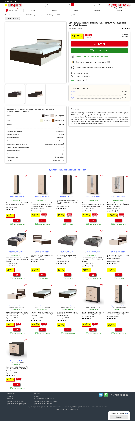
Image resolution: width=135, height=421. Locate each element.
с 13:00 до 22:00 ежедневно (120, 8)
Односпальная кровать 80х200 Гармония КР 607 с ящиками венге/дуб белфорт (118, 256)
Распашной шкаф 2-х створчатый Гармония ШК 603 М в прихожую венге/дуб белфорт (42, 204)
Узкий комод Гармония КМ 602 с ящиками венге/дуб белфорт (118, 313)
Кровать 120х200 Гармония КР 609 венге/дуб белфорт (42, 256)
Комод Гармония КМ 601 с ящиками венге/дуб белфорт (93, 313)
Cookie (126, 413)
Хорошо (119, 417)
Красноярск (10, 1)
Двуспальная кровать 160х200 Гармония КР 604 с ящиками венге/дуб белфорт (67, 313)
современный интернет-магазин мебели (18, 8)
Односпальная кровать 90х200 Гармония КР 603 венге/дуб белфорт (17, 259)
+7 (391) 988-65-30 (118, 5)
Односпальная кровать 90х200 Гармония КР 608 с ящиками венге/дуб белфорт (17, 313)
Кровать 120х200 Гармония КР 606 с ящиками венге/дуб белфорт (42, 313)
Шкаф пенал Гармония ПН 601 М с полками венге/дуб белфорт (17, 203)
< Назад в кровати (12, 18)
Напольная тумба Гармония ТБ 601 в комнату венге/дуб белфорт (17, 368)
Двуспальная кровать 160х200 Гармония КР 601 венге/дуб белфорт (93, 259)
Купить (99, 43)
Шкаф (13, 5)
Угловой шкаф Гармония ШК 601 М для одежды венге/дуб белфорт (67, 202)
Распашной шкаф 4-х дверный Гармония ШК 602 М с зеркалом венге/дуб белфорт (118, 204)
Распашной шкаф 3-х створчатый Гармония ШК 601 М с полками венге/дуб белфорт (93, 204)
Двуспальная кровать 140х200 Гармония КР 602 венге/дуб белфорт (67, 256)
